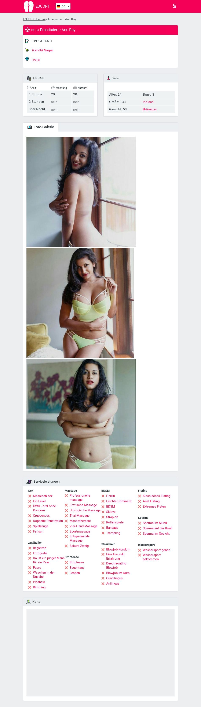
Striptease (77, 562)
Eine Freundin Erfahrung (115, 556)
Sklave (111, 512)
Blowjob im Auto (118, 573)
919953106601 (42, 41)
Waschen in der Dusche (44, 575)
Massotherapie (80, 521)
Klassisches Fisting (156, 496)
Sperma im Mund (155, 523)
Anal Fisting (151, 501)
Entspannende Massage (79, 538)
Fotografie (40, 553)
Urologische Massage (85, 510)
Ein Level (39, 501)
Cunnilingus (114, 578)
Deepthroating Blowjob (116, 565)
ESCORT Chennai (34, 19)
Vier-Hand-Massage (83, 526)
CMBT (33, 59)
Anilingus (112, 583)
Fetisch (38, 531)
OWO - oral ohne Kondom (44, 508)
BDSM (110, 506)
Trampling (113, 533)
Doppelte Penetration (48, 521)
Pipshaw (39, 582)
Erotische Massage (83, 505)
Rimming (39, 587)
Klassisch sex (42, 496)
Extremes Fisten (154, 506)
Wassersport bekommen (152, 557)
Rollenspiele (115, 522)
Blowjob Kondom (118, 549)
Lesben (75, 573)
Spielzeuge (40, 526)
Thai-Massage (79, 516)
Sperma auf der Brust (157, 528)
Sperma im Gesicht (156, 533)
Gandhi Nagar (39, 50)
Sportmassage (80, 531)
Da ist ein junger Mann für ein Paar (49, 560)
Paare (37, 568)
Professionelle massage (80, 498)
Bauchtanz (77, 568)
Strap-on (112, 517)
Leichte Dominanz (119, 501)
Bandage (112, 528)
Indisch (148, 102)
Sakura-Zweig (79, 546)
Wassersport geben (156, 550)
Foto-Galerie (41, 127)
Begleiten (39, 548)
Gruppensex (41, 516)
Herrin (110, 496)
